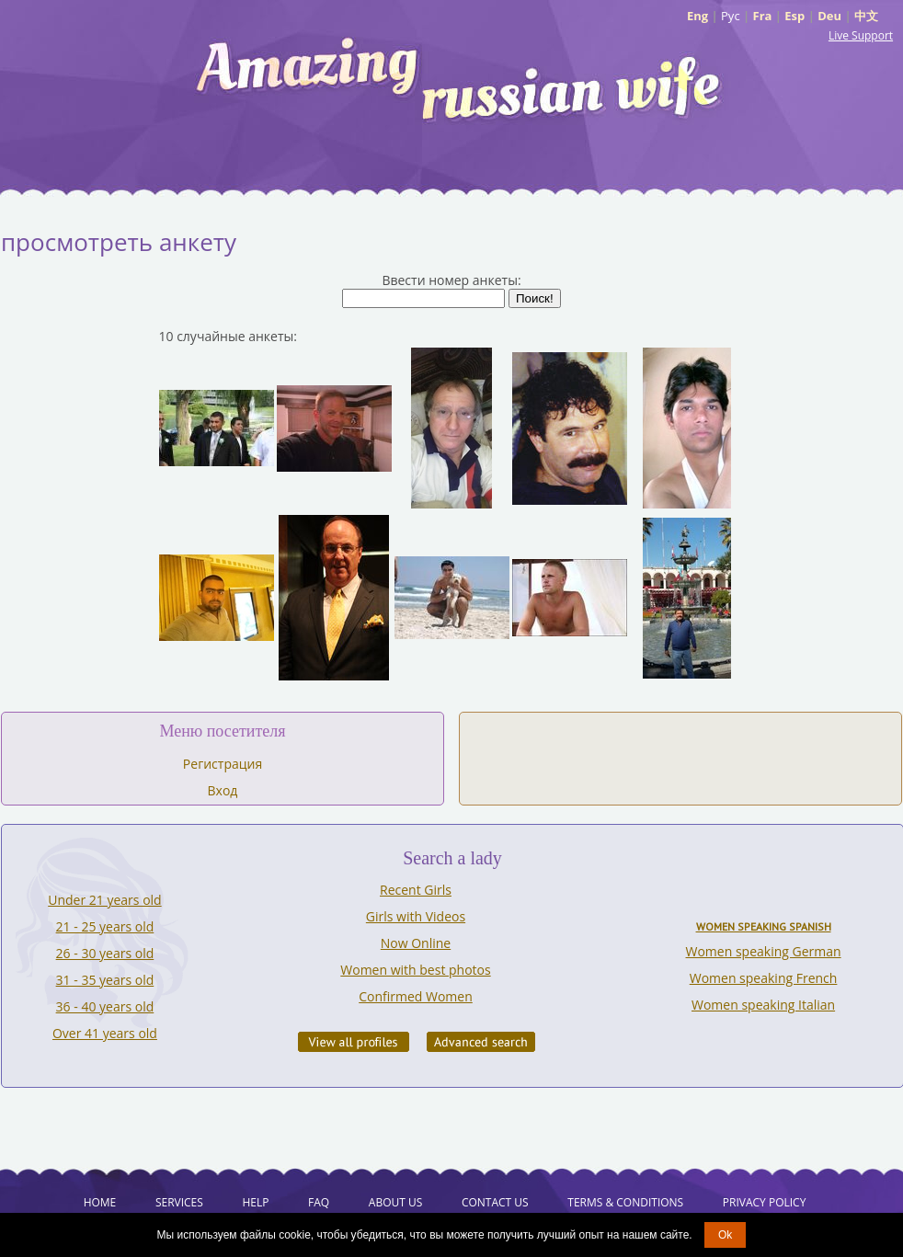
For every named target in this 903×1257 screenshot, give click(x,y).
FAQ (318, 1202)
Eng (697, 15)
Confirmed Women (416, 996)
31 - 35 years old (105, 979)
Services (179, 1202)
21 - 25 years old (105, 926)
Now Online (416, 943)
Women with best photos (415, 969)
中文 (866, 15)
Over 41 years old (104, 1033)
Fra (762, 15)
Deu (829, 15)
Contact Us (495, 1202)
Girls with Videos (415, 916)
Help (255, 1202)
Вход (223, 790)
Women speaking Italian (763, 1004)
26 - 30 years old (105, 953)
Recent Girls (416, 889)
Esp (794, 15)
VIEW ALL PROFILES (353, 1042)
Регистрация (222, 763)
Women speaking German (763, 951)
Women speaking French (764, 978)
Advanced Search (481, 1042)
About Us (395, 1202)
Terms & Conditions (625, 1202)
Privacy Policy (764, 1202)
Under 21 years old (104, 899)
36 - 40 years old (105, 1006)
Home (100, 1202)
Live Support (861, 35)
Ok (725, 1234)
